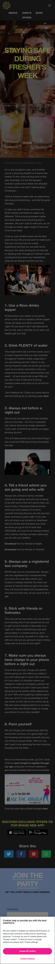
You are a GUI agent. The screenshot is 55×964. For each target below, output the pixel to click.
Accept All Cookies (28, 951)
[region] (27, 940)
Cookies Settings (27, 958)
